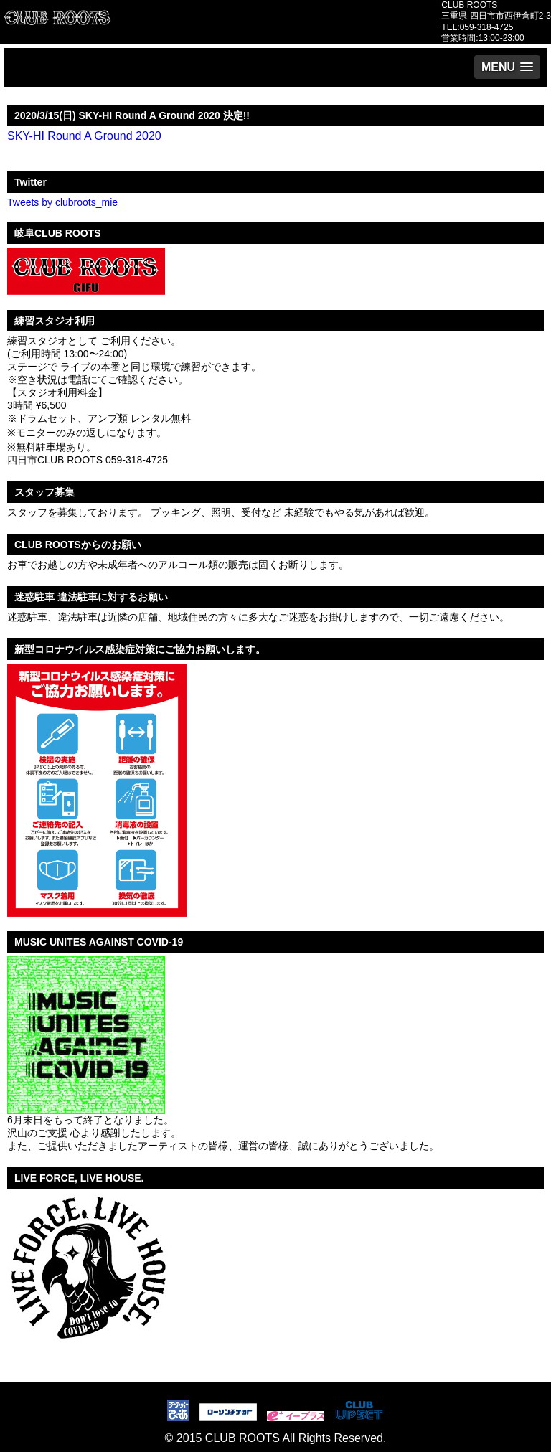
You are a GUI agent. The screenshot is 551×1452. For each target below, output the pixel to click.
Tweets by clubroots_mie (62, 202)
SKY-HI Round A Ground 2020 (84, 136)
